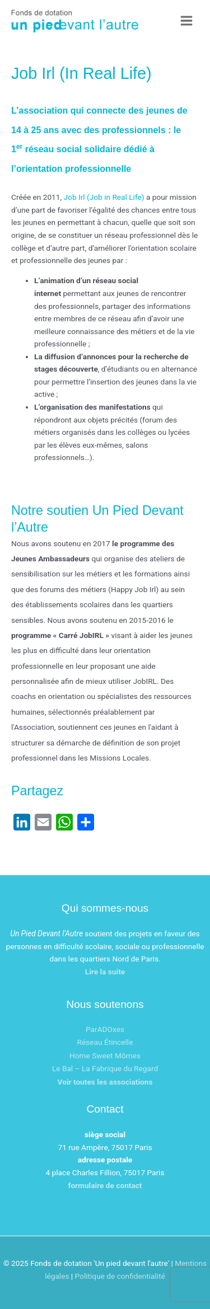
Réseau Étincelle (105, 1042)
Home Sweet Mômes (105, 1055)
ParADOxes (105, 1029)
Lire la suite (105, 971)
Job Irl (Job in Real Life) (104, 197)
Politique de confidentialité (120, 1276)
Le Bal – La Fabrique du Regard (105, 1068)
